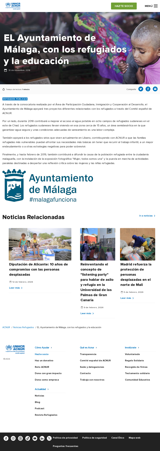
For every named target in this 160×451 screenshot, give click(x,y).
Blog (37, 402)
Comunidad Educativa (137, 379)
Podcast (39, 408)
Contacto (85, 373)
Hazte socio (42, 354)
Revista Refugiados (46, 414)
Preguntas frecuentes (65, 446)
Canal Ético (117, 437)
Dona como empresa (47, 379)
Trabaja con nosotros (92, 379)
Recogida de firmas (136, 367)
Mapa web (134, 437)
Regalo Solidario (134, 360)
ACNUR (6, 327)
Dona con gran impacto (48, 373)
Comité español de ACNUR (95, 360)
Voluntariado (132, 354)
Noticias (39, 395)
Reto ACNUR (42, 367)
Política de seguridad (94, 437)
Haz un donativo (44, 360)
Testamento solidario (137, 373)
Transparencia (88, 354)
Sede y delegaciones (92, 367)
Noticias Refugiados (23, 327)
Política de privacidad (65, 437)
